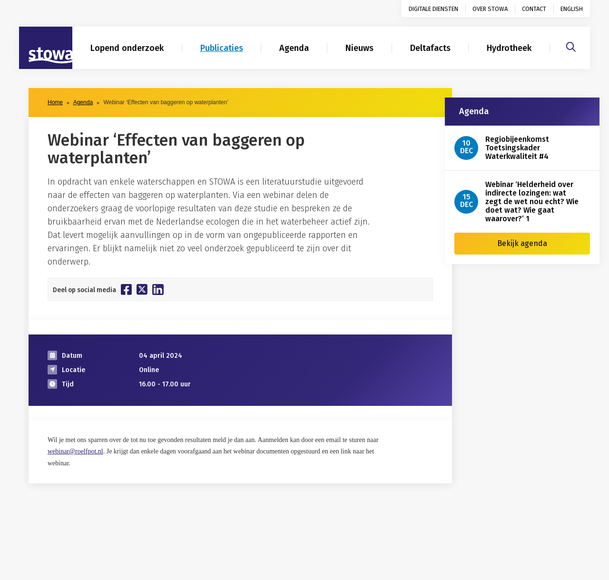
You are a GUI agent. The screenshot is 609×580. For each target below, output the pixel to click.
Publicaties (221, 48)
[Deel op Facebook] (126, 289)
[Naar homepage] (45, 48)
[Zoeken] (570, 45)
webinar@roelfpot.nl (75, 451)
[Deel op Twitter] (142, 289)
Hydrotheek (509, 48)
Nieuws (359, 48)
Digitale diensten (433, 8)
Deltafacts (430, 48)
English (571, 8)
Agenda (294, 48)
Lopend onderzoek (127, 48)
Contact (534, 8)
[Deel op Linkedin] (158, 289)
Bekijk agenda (522, 243)
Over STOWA (490, 8)
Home (55, 102)
